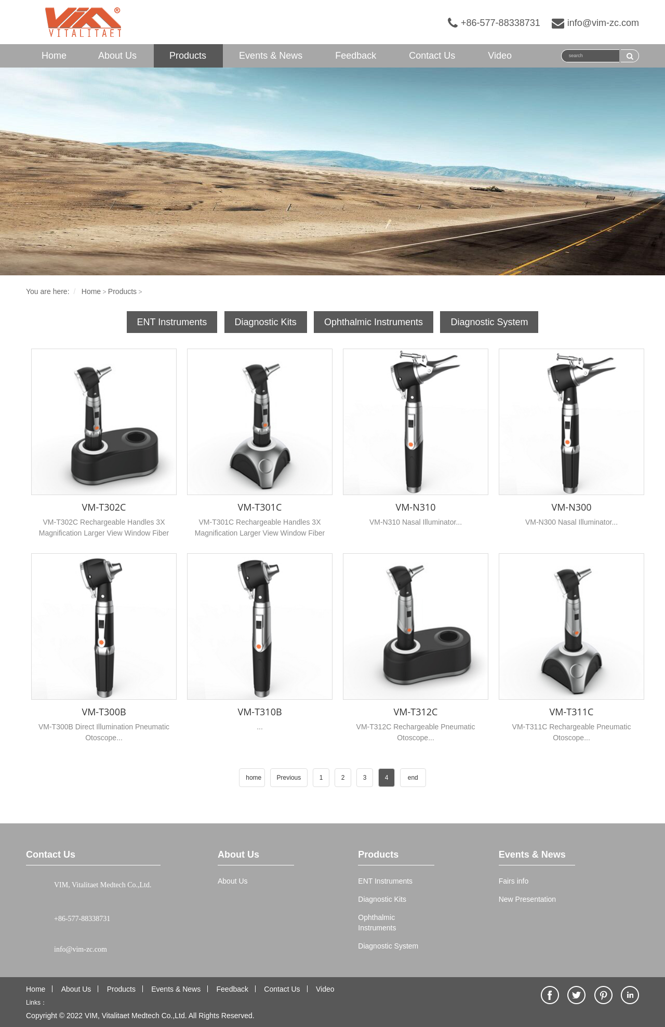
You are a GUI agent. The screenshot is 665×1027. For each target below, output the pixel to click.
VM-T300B (104, 711)
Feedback (355, 55)
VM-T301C (260, 507)
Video (500, 55)
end (413, 777)
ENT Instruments (172, 322)
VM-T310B (259, 711)
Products (187, 55)
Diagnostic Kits (266, 322)
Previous (289, 777)
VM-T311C (572, 711)
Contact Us (432, 55)
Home (54, 55)
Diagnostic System (489, 322)
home (253, 777)
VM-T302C (104, 507)
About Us (117, 55)
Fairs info (514, 881)
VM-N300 (571, 507)
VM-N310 (415, 507)
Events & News (270, 55)
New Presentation (527, 899)
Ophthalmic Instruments (373, 322)
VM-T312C (416, 711)
